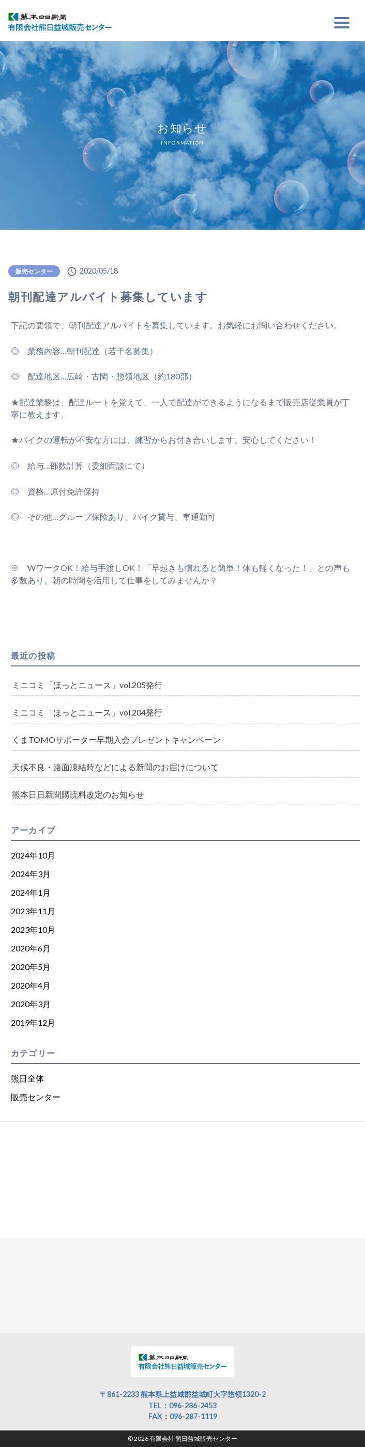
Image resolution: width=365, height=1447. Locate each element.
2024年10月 (33, 855)
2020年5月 (31, 967)
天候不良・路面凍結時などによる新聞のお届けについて (115, 767)
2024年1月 (31, 892)
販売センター (34, 271)
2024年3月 (31, 874)
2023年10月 (33, 929)
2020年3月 (31, 1004)
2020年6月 (31, 948)
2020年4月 (31, 985)
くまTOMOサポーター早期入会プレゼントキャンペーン (116, 739)
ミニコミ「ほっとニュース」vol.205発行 (87, 685)
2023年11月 (33, 911)
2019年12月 (33, 1022)
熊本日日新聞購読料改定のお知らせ (78, 794)
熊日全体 (27, 1078)
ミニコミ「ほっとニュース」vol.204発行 (87, 712)
